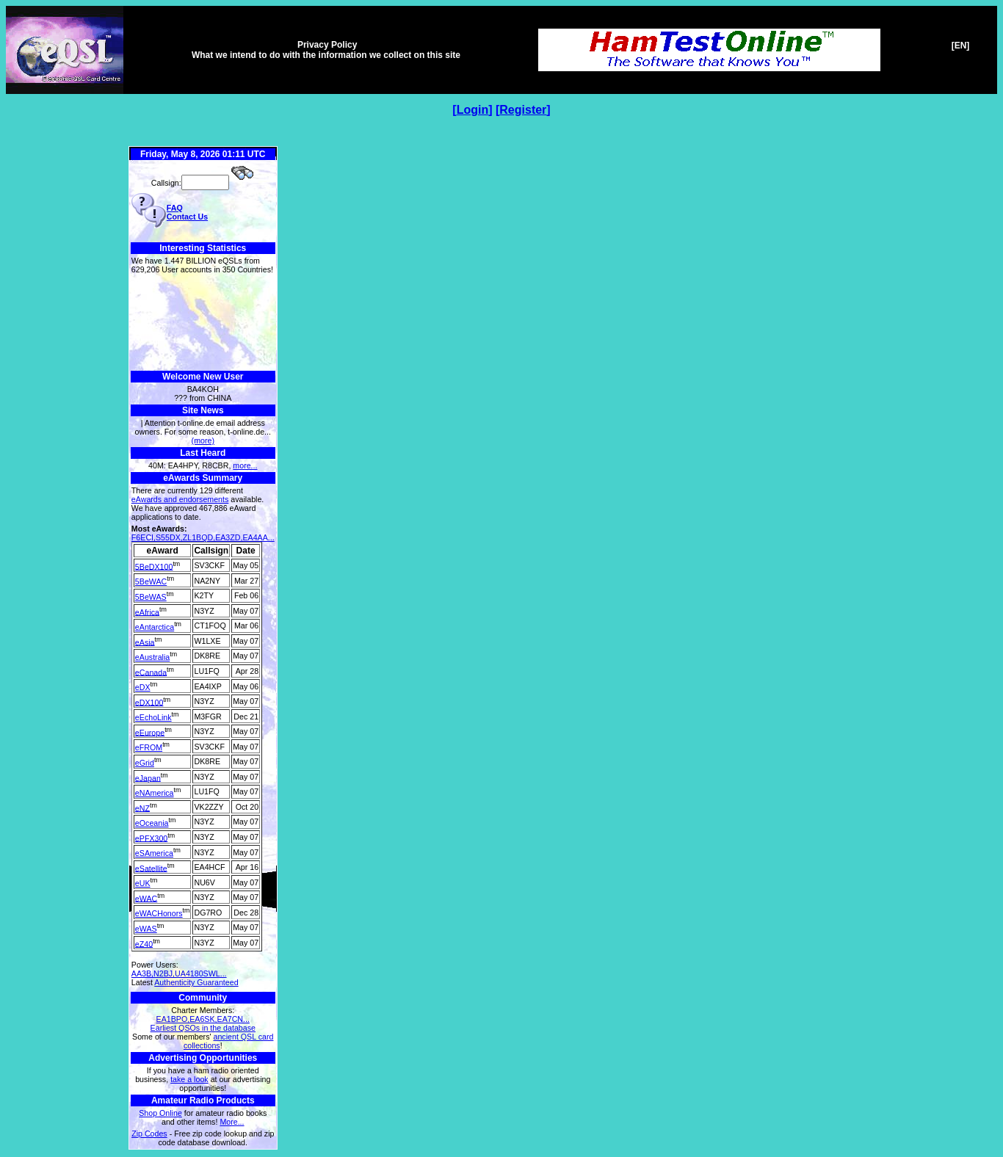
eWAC (146, 897)
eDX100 (149, 701)
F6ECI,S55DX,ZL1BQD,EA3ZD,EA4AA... (203, 537)
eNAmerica (154, 792)
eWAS (146, 928)
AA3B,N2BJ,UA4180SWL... (179, 973)
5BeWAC (151, 581)
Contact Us (187, 216)
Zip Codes (149, 1133)
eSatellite (151, 867)
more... (245, 465)
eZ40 (144, 943)
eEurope (149, 732)
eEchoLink (153, 717)
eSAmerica (154, 853)
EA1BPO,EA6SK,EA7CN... (203, 1019)
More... (232, 1121)
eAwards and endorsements (180, 499)
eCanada (151, 671)
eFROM (148, 747)
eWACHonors (159, 913)
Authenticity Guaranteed (196, 982)
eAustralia (152, 657)
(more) (203, 440)
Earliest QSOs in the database (203, 1027)
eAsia (145, 641)
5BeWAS (151, 596)
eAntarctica (154, 627)
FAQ (175, 207)
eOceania (152, 823)
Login (473, 110)
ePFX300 (151, 837)
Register (522, 110)
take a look (189, 1079)
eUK (143, 883)
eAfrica (147, 611)
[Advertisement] (203, 323)
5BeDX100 (154, 566)
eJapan (148, 777)
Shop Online (160, 1113)
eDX (143, 687)
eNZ (142, 807)
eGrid (144, 762)
